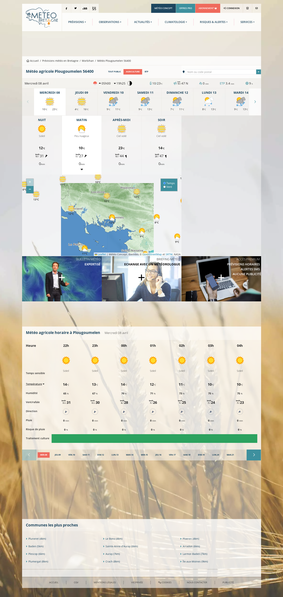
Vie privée (137, 582)
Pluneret (36, 538)
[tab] (44, 455)
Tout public (114, 71)
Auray (111, 554)
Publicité (228, 582)
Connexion (231, 8)
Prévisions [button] (76, 22)
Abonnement (208, 8)
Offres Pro (185, 8)
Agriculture (133, 71)
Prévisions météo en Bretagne (60, 60)
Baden (34, 546)
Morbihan (88, 60)
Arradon (190, 546)
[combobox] (223, 71)
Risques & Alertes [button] (212, 22)
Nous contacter (197, 582)
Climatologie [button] (175, 22)
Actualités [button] (142, 22)
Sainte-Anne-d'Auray (120, 546)
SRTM (169, 254)
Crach (111, 561)
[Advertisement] (141, 43)
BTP (146, 71)
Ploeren (189, 538)
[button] (62, 180)
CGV (76, 582)
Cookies (164, 582)
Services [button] (246, 22)
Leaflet (100, 254)
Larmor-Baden (193, 554)
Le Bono (112, 538)
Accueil (32, 60)
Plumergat (37, 561)
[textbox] (223, 72)
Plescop (35, 554)
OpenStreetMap (152, 254)
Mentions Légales (105, 582)
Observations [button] (109, 22)
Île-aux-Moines (194, 561)
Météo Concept (163, 8)
